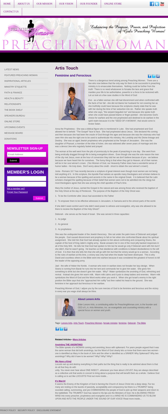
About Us (24, 3)
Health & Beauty (13, 98)
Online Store (113, 3)
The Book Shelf (13, 110)
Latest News (11, 69)
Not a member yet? (16, 188)
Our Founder (88, 3)
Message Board (13, 133)
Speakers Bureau (14, 116)
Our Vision (66, 3)
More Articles (79, 339)
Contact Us (11, 11)
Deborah (132, 323)
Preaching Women (93, 323)
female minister (110, 323)
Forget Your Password (17, 192)
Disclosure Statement (49, 410)
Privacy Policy (8, 410)
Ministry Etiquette (15, 87)
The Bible (141, 323)
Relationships (12, 104)
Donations (10, 139)
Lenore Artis (66, 323)
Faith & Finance (13, 92)
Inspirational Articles (17, 81)
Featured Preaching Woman (20, 75)
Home (7, 3)
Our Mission (44, 3)
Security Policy (26, 410)
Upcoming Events (14, 127)
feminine (123, 323)
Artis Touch (79, 323)
